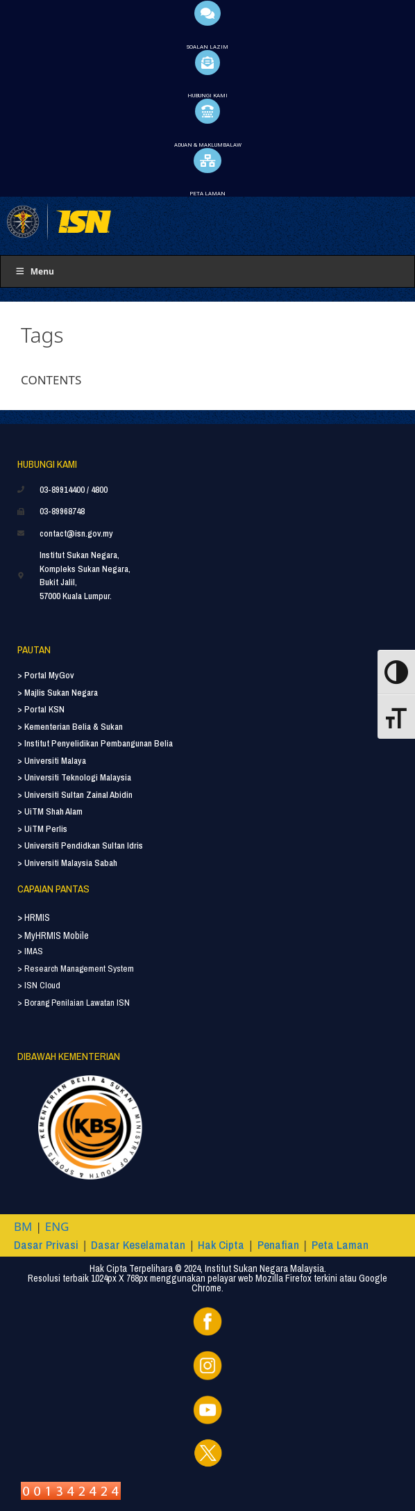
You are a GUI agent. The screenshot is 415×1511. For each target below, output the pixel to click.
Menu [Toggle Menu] (34, 271)
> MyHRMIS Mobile (53, 935)
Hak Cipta (221, 1244)
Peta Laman (340, 1244)
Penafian (278, 1244)
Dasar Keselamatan (138, 1244)
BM (23, 1226)
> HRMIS (33, 917)
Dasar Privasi (46, 1244)
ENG (57, 1226)
